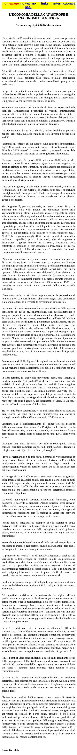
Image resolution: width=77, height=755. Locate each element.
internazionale (64, 3)
